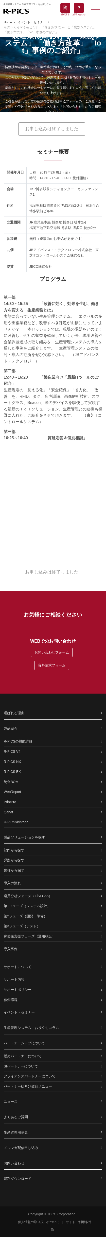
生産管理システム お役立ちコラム (31, 1028)
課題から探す (14, 860)
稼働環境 (11, 1000)
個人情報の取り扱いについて (39, 1222)
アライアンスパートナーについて (29, 1076)
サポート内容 (14, 979)
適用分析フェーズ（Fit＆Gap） (28, 896)
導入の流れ (12, 883)
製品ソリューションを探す (24, 837)
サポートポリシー (17, 990)
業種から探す (14, 870)
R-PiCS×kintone (16, 822)
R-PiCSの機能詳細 (18, 741)
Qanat (8, 812)
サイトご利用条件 (78, 1222)
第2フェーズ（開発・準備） (25, 916)
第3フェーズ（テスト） (22, 926)
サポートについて (17, 967)
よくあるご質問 (16, 1117)
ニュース (11, 1102)
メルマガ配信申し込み (21, 1148)
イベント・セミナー (19, 1012)
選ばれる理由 (14, 713)
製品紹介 (11, 728)
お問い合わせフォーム (52, 652)
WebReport (12, 792)
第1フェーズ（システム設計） (27, 906)
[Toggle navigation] (95, 9)
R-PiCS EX (12, 772)
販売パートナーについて (23, 1056)
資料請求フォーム (52, 665)
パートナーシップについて (24, 1043)
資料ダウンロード (17, 1179)
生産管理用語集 (16, 1132)
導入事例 (11, 949)
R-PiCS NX (12, 762)
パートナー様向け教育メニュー (28, 1086)
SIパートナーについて (21, 1066)
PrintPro (10, 802)
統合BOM (11, 782)
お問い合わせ (14, 1163)
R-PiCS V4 (12, 751)
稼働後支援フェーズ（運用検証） (29, 936)
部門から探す (14, 850)
